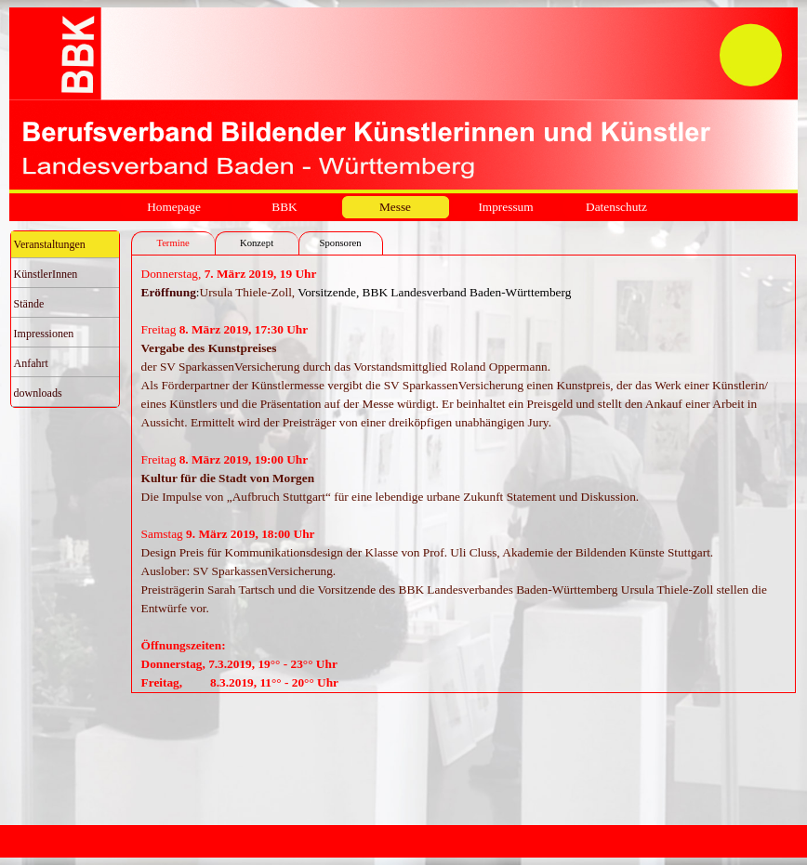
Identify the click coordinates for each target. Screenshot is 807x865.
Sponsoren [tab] (341, 243)
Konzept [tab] (256, 243)
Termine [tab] (172, 243)
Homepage (174, 207)
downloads (38, 393)
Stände (29, 303)
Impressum (505, 207)
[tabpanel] (464, 474)
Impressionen (44, 333)
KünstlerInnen (46, 274)
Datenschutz (616, 207)
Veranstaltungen (50, 244)
